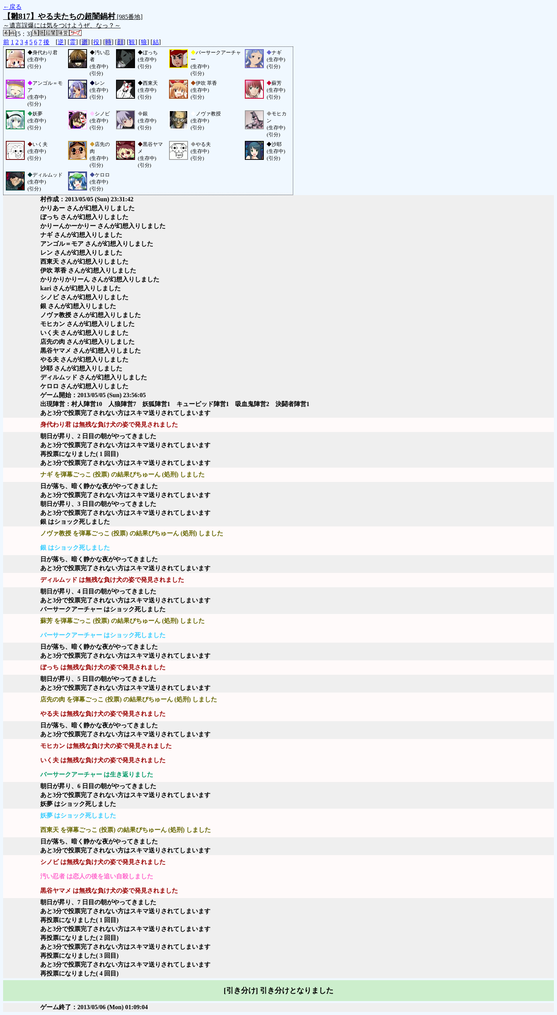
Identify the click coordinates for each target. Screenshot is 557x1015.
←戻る (12, 6)
